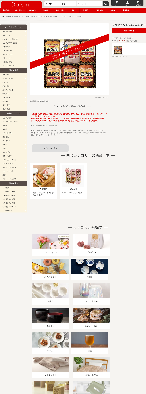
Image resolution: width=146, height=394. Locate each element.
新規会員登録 (7, 31)
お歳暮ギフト (18, 16)
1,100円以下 (7, 188)
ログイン (127, 5)
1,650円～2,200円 (9, 195)
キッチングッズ (8, 163)
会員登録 (138, 5)
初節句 (113, 10)
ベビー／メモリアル (9, 179)
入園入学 (126, 10)
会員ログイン (7, 35)
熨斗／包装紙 (7, 50)
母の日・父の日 (8, 78)
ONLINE (8, 16)
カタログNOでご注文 (10, 43)
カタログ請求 (92, 365)
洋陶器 (5, 129)
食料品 (5, 144)
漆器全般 (6, 137)
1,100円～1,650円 (9, 191)
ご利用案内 (6, 47)
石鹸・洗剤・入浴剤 (9, 160)
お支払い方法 (7, 62)
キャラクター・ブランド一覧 (36, 16)
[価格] (68, 3)
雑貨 (4, 175)
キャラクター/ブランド (10, 122)
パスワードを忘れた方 (10, 39)
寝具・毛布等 (7, 156)
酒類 (4, 148)
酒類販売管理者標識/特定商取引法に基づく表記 (44, 365)
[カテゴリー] (52, 3)
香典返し (86, 10)
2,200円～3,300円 (9, 199)
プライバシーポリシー (74, 365)
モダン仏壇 (6, 109)
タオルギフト (7, 152)
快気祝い (46, 10)
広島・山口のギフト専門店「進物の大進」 (73, 378)
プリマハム (53, 16)
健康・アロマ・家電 (9, 167)
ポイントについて (9, 66)
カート (117, 5)
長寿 (72, 10)
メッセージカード (9, 54)
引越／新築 (6, 97)
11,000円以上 (7, 210)
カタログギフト (8, 118)
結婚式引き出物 (8, 90)
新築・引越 (59, 10)
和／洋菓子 (6, 141)
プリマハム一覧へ (50, 148)
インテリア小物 (8, 171)
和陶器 (5, 125)
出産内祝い (6, 10)
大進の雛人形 (73, 381)
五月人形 (99, 10)
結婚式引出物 (19, 10)
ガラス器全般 (7, 133)
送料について (7, 58)
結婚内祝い (33, 10)
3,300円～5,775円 (9, 203)
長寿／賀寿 (6, 105)
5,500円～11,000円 (9, 207)
